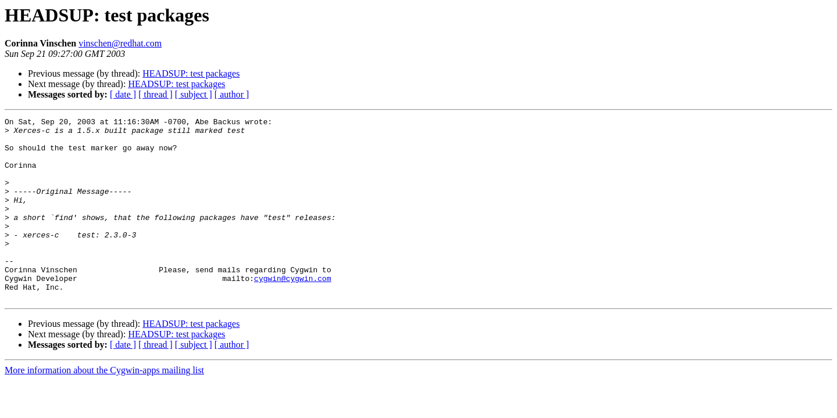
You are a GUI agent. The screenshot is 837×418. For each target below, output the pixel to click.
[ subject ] (193, 94)
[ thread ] (155, 94)
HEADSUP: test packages (190, 73)
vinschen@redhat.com (120, 43)
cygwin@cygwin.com (292, 311)
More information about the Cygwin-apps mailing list (104, 407)
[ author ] (231, 94)
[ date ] (123, 94)
